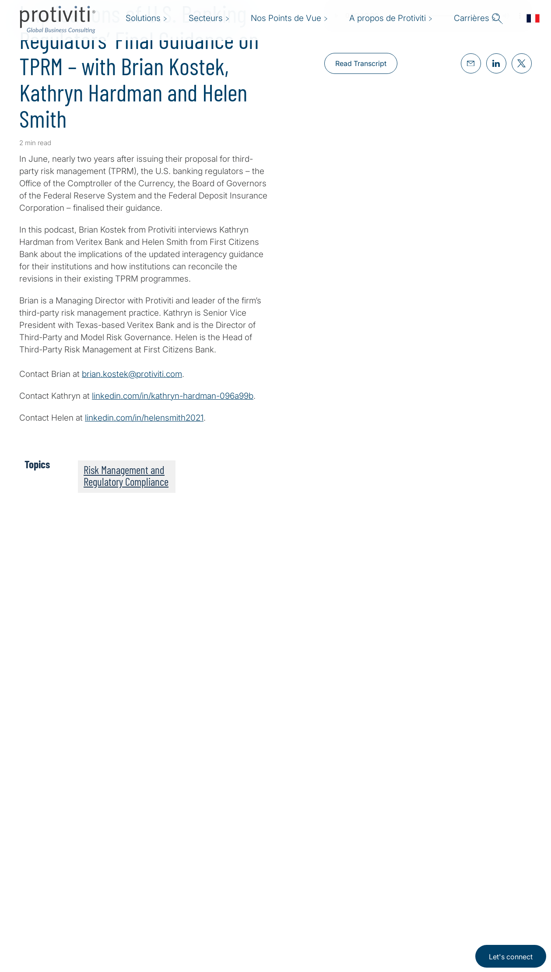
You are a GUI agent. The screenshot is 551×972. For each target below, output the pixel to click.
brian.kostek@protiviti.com (132, 374)
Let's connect (511, 956)
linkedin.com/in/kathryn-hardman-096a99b (172, 396)
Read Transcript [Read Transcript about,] (360, 63)
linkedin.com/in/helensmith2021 (144, 418)
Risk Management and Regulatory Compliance (126, 475)
